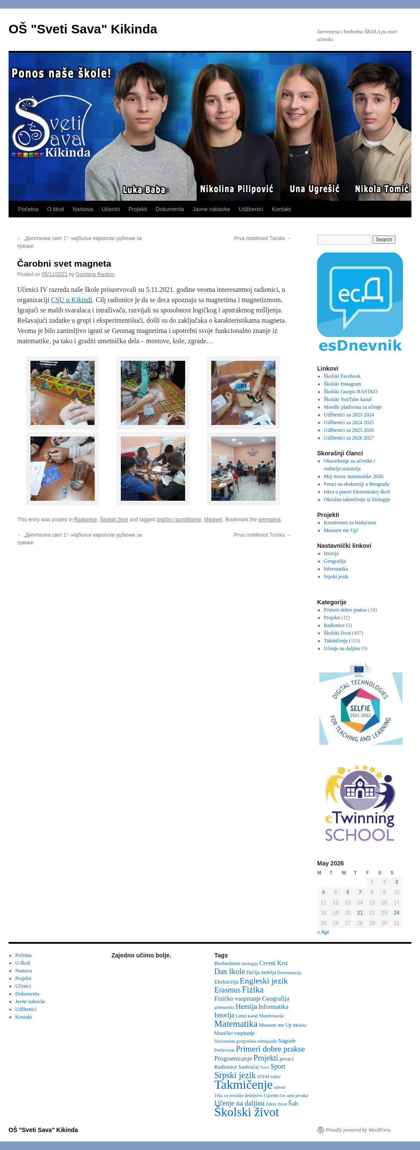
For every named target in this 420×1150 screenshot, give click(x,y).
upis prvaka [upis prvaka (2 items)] (297, 1095)
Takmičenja (336, 641)
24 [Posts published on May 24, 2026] (396, 913)
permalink (269, 520)
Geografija (335, 561)
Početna (28, 209)
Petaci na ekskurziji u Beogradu (357, 484)
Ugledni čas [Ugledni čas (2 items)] (274, 1095)
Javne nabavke (211, 209)
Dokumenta (170, 209)
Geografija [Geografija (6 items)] (276, 998)
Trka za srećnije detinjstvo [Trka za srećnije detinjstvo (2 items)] (238, 1095)
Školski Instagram (342, 384)
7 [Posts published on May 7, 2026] (360, 892)
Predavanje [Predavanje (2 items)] (224, 1050)
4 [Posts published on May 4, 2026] (323, 892)
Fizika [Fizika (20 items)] (253, 989)
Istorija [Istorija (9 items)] (224, 1015)
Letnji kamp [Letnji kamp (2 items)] (247, 1015)
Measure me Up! (341, 530)
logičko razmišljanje (179, 520)
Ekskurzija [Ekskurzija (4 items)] (226, 981)
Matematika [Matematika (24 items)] (236, 1024)
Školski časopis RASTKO (351, 392)
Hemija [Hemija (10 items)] (246, 1006)
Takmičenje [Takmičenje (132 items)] (243, 1084)
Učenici (111, 209)
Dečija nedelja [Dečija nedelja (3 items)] (261, 972)
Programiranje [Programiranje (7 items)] (233, 1058)
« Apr (323, 932)
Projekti (138, 209)
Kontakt (281, 209)
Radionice (85, 520)
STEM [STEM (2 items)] (263, 1076)
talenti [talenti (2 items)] (279, 1087)
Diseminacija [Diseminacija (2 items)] (289, 972)
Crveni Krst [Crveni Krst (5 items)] (273, 963)
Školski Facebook (342, 376)
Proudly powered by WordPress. (359, 1130)
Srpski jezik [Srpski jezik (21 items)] (235, 1075)
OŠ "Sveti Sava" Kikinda (83, 29)
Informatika (336, 569)
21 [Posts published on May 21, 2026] (360, 913)
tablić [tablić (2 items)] (276, 1076)
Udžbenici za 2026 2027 (349, 438)
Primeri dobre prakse (345, 610)
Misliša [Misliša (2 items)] (299, 1025)
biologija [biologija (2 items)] (250, 963)
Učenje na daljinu (342, 648)
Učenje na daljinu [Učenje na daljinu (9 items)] (239, 1103)
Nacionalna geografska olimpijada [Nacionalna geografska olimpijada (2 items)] (245, 1041)
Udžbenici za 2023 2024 (349, 415)
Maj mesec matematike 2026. (354, 476)
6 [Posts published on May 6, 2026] (347, 892)
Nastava (82, 209)
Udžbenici (251, 209)
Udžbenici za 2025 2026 (349, 430)
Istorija (331, 553)
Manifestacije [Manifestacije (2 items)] (271, 1015)
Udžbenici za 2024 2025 (349, 422)
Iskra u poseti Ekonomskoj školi (357, 492)
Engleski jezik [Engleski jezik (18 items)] (264, 980)
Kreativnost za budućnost (350, 523)
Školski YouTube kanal (348, 399)
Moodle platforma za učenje (353, 407)
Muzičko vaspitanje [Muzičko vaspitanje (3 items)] (234, 1033)
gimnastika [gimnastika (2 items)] (224, 1007)
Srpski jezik (336, 576)
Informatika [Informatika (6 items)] (273, 1006)
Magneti (213, 520)
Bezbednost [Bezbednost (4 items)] (227, 963)
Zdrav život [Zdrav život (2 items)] (276, 1104)
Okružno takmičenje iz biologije (357, 499)
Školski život (114, 520)
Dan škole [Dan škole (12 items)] (229, 971)
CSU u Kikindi (71, 299)
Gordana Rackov (95, 274)
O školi (55, 209)
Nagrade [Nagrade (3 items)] (287, 1041)
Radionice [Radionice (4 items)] (225, 1067)
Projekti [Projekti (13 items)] (265, 1058)
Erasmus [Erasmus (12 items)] (227, 990)
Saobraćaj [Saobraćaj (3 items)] (248, 1067)
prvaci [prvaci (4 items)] (286, 1058)
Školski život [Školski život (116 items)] (246, 1112)
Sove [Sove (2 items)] (264, 1067)
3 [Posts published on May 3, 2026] (396, 882)
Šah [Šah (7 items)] (293, 1103)
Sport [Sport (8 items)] (277, 1066)
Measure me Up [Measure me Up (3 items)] (275, 1025)
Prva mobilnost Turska (262, 238)
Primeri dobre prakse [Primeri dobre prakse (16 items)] (270, 1048)
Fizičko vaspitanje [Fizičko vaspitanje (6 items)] (237, 998)
